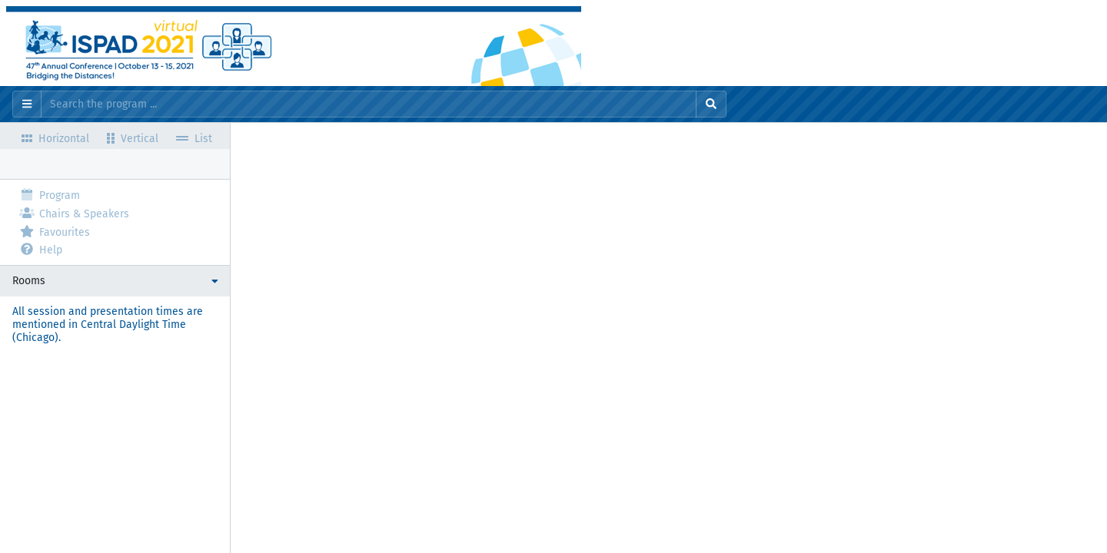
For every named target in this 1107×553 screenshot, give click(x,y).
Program (49, 194)
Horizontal (55, 138)
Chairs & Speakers (74, 213)
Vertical (132, 138)
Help (40, 249)
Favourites (54, 231)
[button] (115, 280)
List (194, 138)
